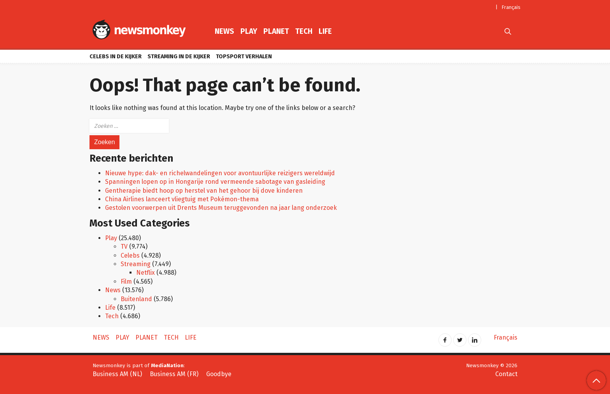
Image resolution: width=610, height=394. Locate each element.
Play (248, 31)
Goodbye (218, 374)
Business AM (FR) (174, 374)
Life (325, 31)
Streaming (136, 264)
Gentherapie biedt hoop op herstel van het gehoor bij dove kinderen (204, 190)
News (224, 31)
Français (511, 7)
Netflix (145, 272)
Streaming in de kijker (178, 56)
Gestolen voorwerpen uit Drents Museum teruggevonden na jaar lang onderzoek (221, 207)
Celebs (130, 255)
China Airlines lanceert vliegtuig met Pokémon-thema (182, 199)
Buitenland (136, 299)
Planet (276, 31)
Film (126, 281)
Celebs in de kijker (115, 56)
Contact (506, 374)
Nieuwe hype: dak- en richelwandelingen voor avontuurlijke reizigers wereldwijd (220, 173)
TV (124, 246)
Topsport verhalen (244, 56)
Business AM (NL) (117, 374)
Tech (303, 31)
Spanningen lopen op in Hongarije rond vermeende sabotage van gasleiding (215, 181)
